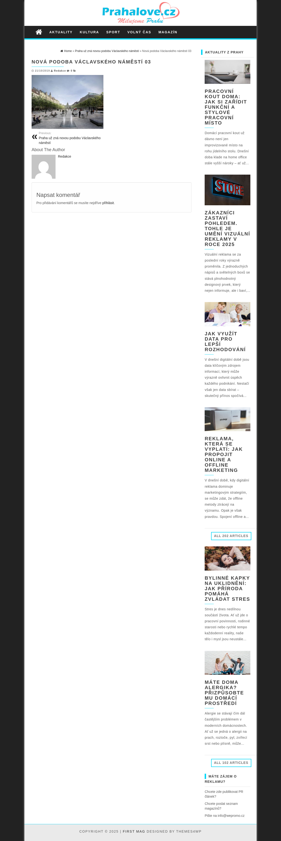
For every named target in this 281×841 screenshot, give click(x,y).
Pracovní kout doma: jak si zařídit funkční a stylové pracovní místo (226, 107)
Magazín (167, 32)
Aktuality (61, 32)
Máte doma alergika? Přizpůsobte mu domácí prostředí (224, 693)
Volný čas (139, 32)
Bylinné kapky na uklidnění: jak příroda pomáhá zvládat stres (227, 588)
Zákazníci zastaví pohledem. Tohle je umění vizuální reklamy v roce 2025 (227, 228)
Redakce (60, 70)
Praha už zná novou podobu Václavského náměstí (73, 138)
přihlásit (108, 203)
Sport (113, 32)
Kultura (89, 32)
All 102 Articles (231, 763)
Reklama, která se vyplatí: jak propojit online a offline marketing (224, 454)
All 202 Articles (231, 536)
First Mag (134, 831)
